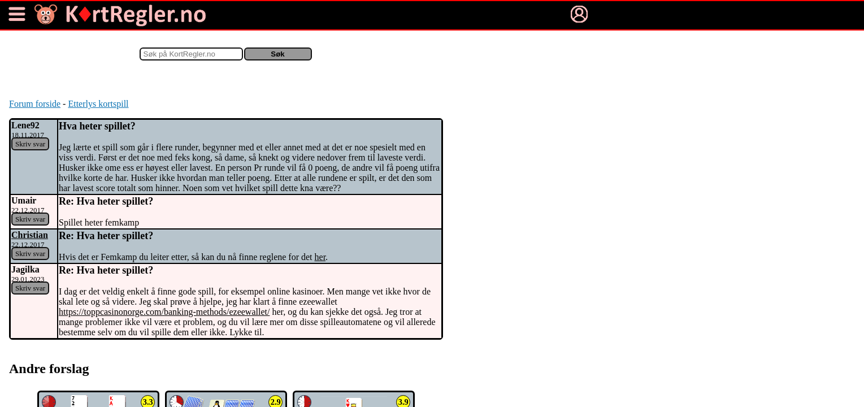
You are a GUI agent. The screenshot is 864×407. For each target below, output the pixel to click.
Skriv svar (30, 144)
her (320, 257)
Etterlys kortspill (98, 104)
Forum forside (34, 104)
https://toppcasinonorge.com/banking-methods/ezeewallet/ (164, 312)
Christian (29, 235)
